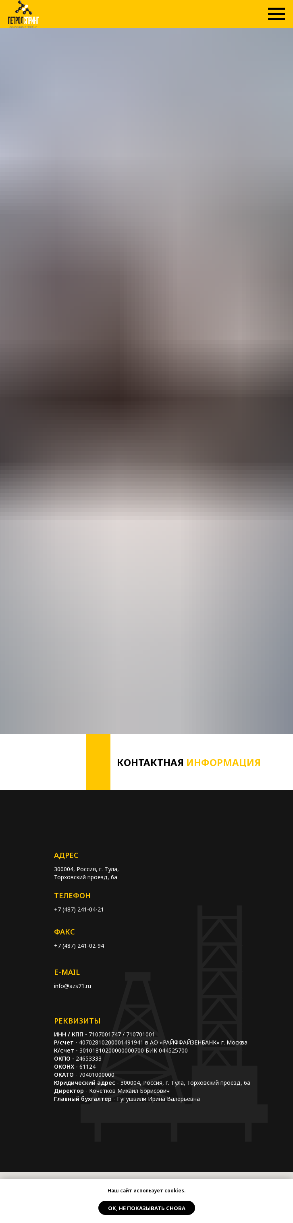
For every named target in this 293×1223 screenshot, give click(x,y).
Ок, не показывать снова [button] (146, 1208)
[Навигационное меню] (276, 14)
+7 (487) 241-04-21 (79, 909)
